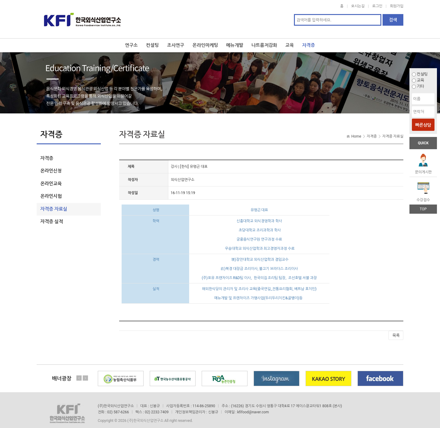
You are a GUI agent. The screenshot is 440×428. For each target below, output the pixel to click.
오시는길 (358, 6)
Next (85, 371)
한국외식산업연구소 (82, 16)
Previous (79, 371)
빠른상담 (423, 125)
